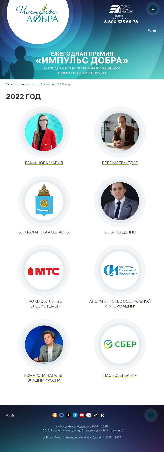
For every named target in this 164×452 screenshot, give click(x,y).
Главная (11, 84)
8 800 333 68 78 (121, 21)
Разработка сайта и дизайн (64, 437)
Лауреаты (47, 84)
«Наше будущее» (79, 426)
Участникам (29, 84)
